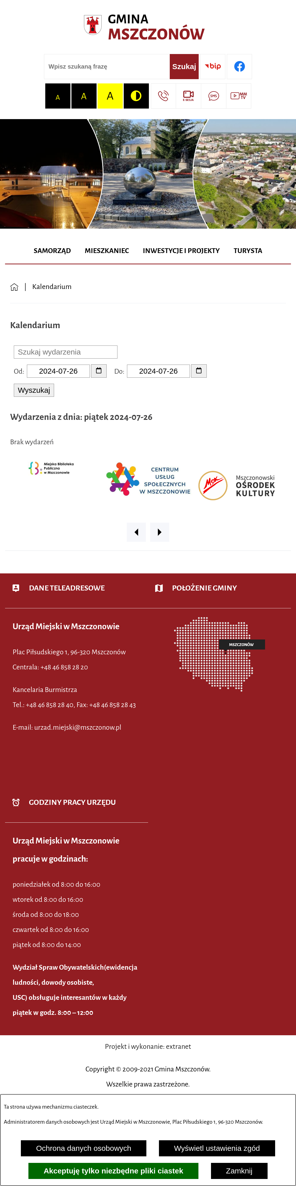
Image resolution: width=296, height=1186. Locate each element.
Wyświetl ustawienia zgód (217, 1148)
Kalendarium (52, 286)
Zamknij (239, 1171)
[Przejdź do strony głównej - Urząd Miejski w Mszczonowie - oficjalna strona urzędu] (148, 27)
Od (18, 371)
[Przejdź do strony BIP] (212, 66)
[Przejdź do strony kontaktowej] (163, 96)
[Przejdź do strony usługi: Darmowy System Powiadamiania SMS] (213, 96)
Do (118, 371)
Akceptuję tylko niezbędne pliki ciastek (113, 1171)
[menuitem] (52, 251)
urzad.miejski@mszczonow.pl (77, 727)
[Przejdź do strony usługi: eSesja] (188, 96)
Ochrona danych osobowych (83, 1148)
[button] (136, 532)
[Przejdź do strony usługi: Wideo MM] (238, 96)
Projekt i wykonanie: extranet (148, 1046)
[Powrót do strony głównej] (14, 286)
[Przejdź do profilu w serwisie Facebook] (239, 66)
